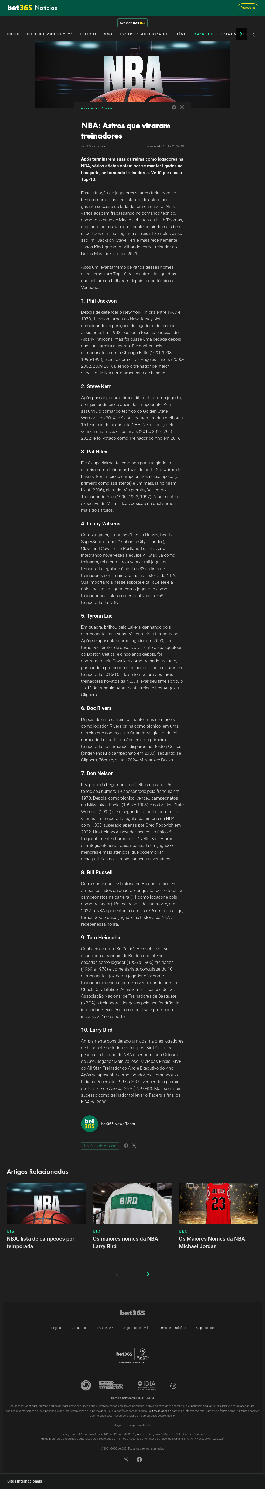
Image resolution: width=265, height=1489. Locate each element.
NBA (109, 108)
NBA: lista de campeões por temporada (40, 1242)
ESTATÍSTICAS (234, 34)
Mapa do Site (205, 1328)
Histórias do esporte (100, 1146)
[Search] (252, 34)
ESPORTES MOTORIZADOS (145, 34)
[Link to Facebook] (174, 110)
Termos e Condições (172, 1328)
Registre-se (248, 7)
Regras (56, 1328)
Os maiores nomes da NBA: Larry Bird (126, 1242)
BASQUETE (204, 34)
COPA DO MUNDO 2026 (50, 34)
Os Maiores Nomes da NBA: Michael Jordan (213, 1242)
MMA (108, 34)
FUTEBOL (88, 34)
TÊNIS (182, 34)
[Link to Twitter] (182, 110)
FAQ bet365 (105, 1328)
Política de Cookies (159, 1411)
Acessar (132, 23)
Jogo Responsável (135, 1328)
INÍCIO (13, 34)
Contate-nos (79, 1328)
